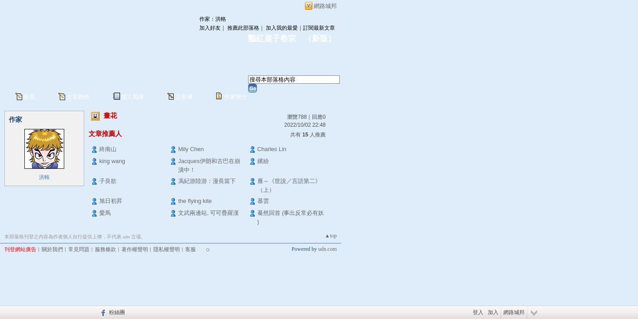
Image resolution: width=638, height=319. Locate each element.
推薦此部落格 (243, 28)
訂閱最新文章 (319, 28)
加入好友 (210, 28)
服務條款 (105, 249)
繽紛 (263, 161)
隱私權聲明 (166, 249)
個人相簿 (132, 96)
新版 (320, 38)
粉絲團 (117, 312)
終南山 (108, 149)
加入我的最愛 (282, 28)
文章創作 (77, 96)
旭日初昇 (110, 201)
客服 (190, 249)
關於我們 (52, 249)
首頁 (29, 96)
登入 (478, 312)
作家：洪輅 (212, 19)
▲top (331, 236)
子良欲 (108, 181)
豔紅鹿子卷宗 (272, 38)
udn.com (327, 249)
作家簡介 (235, 96)
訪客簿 (184, 96)
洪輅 (44, 177)
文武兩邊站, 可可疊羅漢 (208, 213)
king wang (112, 161)
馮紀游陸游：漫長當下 (207, 181)
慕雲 (263, 201)
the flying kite (195, 201)
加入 (493, 312)
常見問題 (78, 249)
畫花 (110, 115)
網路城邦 (325, 6)
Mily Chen (191, 149)
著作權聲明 (134, 249)
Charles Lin (272, 149)
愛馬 (105, 213)
